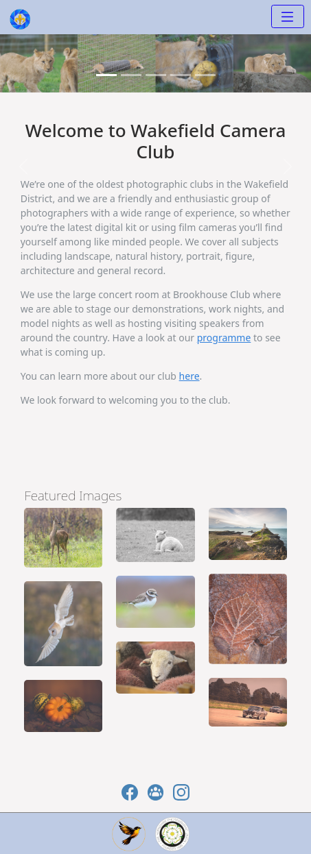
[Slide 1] (131, 75)
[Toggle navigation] (287, 16)
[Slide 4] (205, 75)
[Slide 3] (180, 75)
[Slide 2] (156, 75)
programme (224, 337)
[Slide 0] (106, 75)
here (189, 375)
